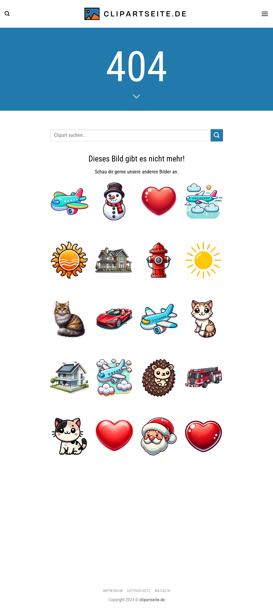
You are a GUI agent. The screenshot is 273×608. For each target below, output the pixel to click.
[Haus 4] (69, 377)
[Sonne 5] (203, 260)
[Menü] (264, 13)
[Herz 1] (158, 201)
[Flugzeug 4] (203, 201)
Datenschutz (139, 591)
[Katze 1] (69, 436)
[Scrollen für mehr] (136, 97)
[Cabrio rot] (114, 319)
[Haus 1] (114, 260)
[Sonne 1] (69, 260)
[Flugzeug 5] (114, 377)
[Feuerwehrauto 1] (203, 377)
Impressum (113, 591)
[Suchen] (7, 14)
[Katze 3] (69, 319)
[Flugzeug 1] (69, 201)
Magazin (162, 591)
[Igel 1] (158, 377)
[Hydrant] (158, 260)
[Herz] (114, 436)
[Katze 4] (203, 319)
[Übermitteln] (217, 135)
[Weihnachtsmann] (158, 436)
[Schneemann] (114, 201)
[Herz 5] (203, 436)
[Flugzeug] (158, 319)
